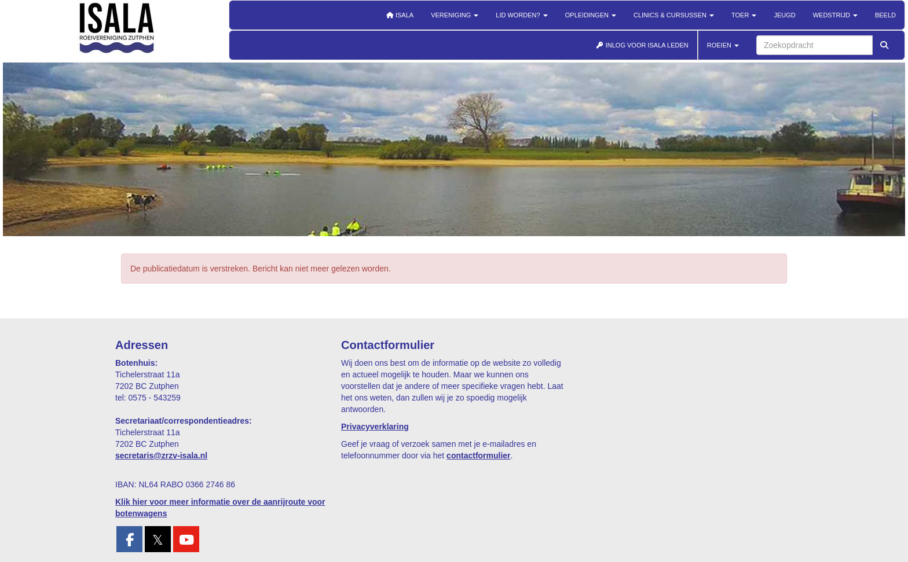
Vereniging (454, 15)
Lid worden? (521, 15)
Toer (743, 15)
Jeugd (784, 15)
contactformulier (478, 455)
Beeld (885, 15)
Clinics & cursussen (674, 15)
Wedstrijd (835, 15)
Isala (399, 15)
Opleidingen (590, 15)
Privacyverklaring (375, 426)
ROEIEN (723, 45)
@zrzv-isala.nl (161, 455)
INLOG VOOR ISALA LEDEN (642, 45)
